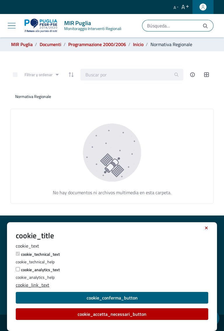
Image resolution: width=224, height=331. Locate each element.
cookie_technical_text (40, 254)
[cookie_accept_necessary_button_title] (206, 228)
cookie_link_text (32, 284)
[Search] (125, 74)
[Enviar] (205, 26)
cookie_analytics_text (40, 270)
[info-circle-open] (192, 74)
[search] (176, 74)
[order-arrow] (71, 74)
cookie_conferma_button (112, 297)
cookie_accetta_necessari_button (112, 314)
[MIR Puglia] (74, 26)
